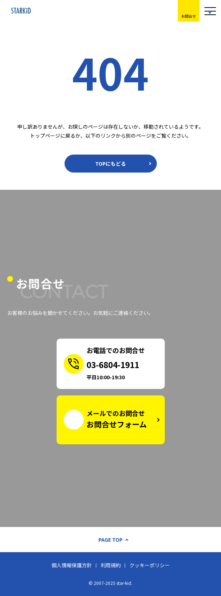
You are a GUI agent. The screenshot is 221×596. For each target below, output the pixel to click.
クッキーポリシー (149, 565)
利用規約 (111, 565)
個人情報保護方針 (72, 565)
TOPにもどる (110, 163)
